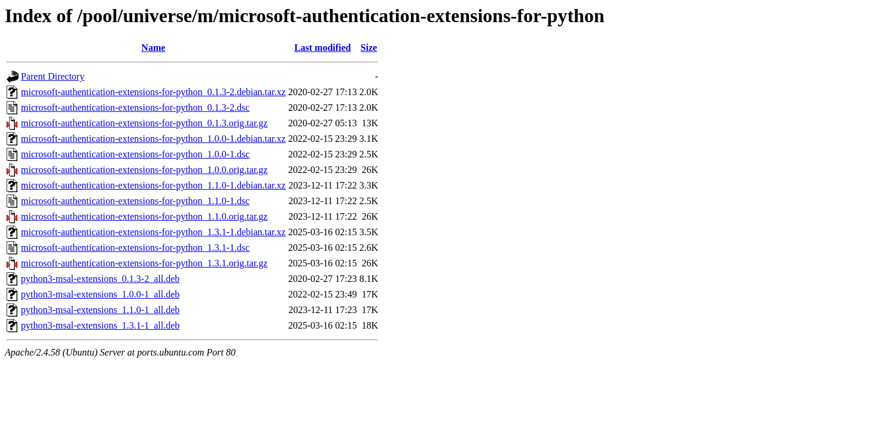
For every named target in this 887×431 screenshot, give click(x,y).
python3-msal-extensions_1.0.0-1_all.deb (100, 294)
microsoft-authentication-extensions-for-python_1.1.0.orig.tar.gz (144, 216)
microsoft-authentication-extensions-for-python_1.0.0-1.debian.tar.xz (153, 138)
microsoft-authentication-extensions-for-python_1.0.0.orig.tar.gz (144, 170)
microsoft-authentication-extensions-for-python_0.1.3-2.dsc (135, 107)
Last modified (322, 48)
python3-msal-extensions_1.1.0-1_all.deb (100, 310)
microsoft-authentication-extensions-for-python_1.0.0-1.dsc (135, 154)
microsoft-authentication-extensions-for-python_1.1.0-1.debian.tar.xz (153, 185)
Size (369, 48)
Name (153, 48)
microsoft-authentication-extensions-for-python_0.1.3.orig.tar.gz (144, 123)
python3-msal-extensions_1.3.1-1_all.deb (100, 325)
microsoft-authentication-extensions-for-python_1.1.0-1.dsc (135, 201)
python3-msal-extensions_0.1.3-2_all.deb (100, 279)
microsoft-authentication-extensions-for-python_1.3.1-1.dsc (135, 247)
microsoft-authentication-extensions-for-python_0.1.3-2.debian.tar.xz (153, 92)
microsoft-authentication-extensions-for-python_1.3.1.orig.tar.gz (144, 263)
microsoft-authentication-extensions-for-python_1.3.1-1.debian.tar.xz (153, 232)
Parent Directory (52, 76)
